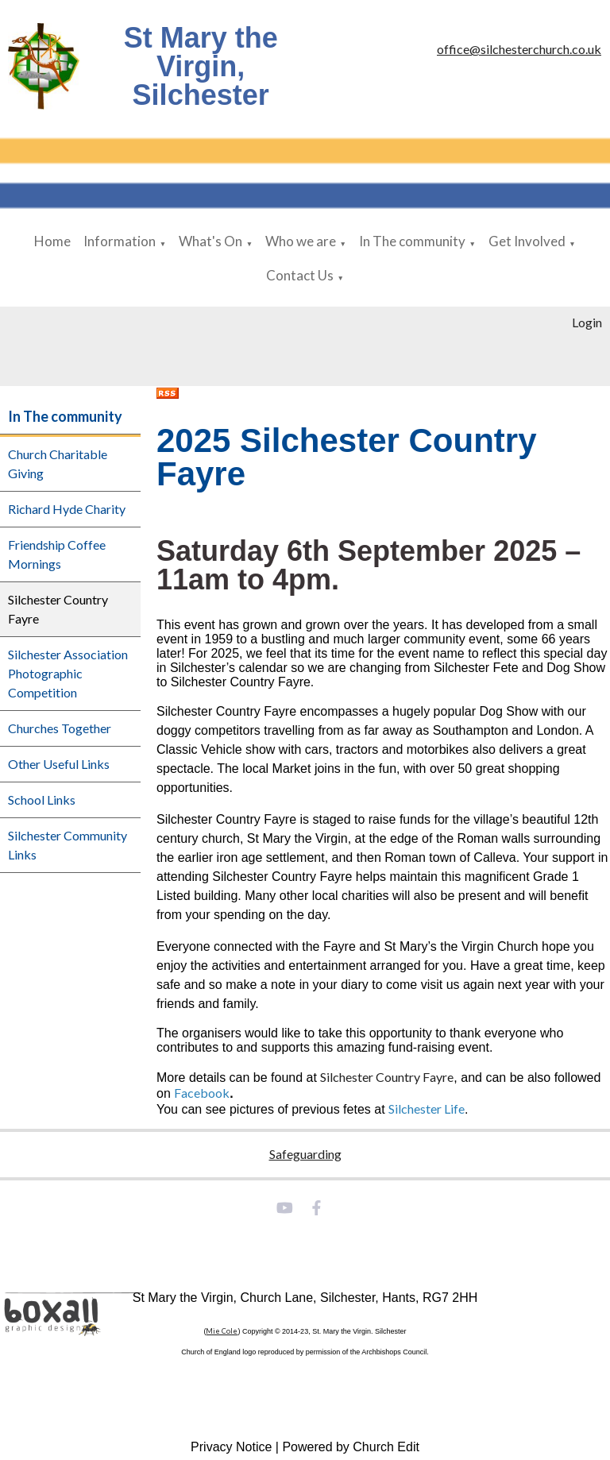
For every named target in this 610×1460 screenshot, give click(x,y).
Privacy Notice (231, 1447)
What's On (210, 241)
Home (52, 241)
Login (587, 322)
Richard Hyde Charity (66, 508)
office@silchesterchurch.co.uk (519, 48)
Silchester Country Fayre (58, 609)
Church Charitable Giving (57, 463)
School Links (41, 799)
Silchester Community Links (67, 845)
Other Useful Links (59, 763)
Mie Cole (221, 1331)
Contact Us (300, 275)
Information (119, 241)
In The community (412, 241)
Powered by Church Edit (350, 1447)
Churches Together (59, 728)
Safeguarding (305, 1153)
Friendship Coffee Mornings (57, 554)
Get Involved (527, 241)
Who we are (300, 241)
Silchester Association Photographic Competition (68, 673)
